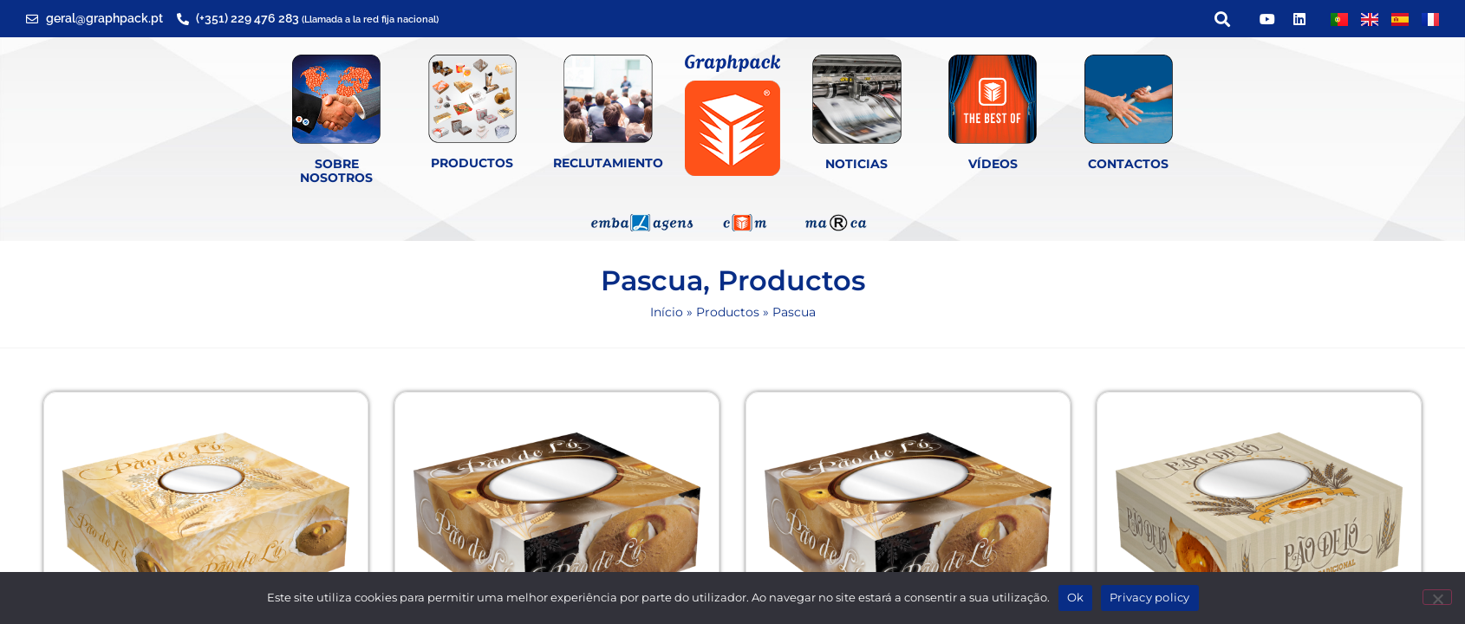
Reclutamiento (608, 163)
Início (666, 312)
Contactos (1128, 164)
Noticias (856, 164)
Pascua (652, 280)
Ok (1075, 597)
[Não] (1437, 597)
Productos (472, 163)
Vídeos (993, 164)
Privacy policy (1150, 597)
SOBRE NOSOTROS (336, 171)
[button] (1222, 18)
